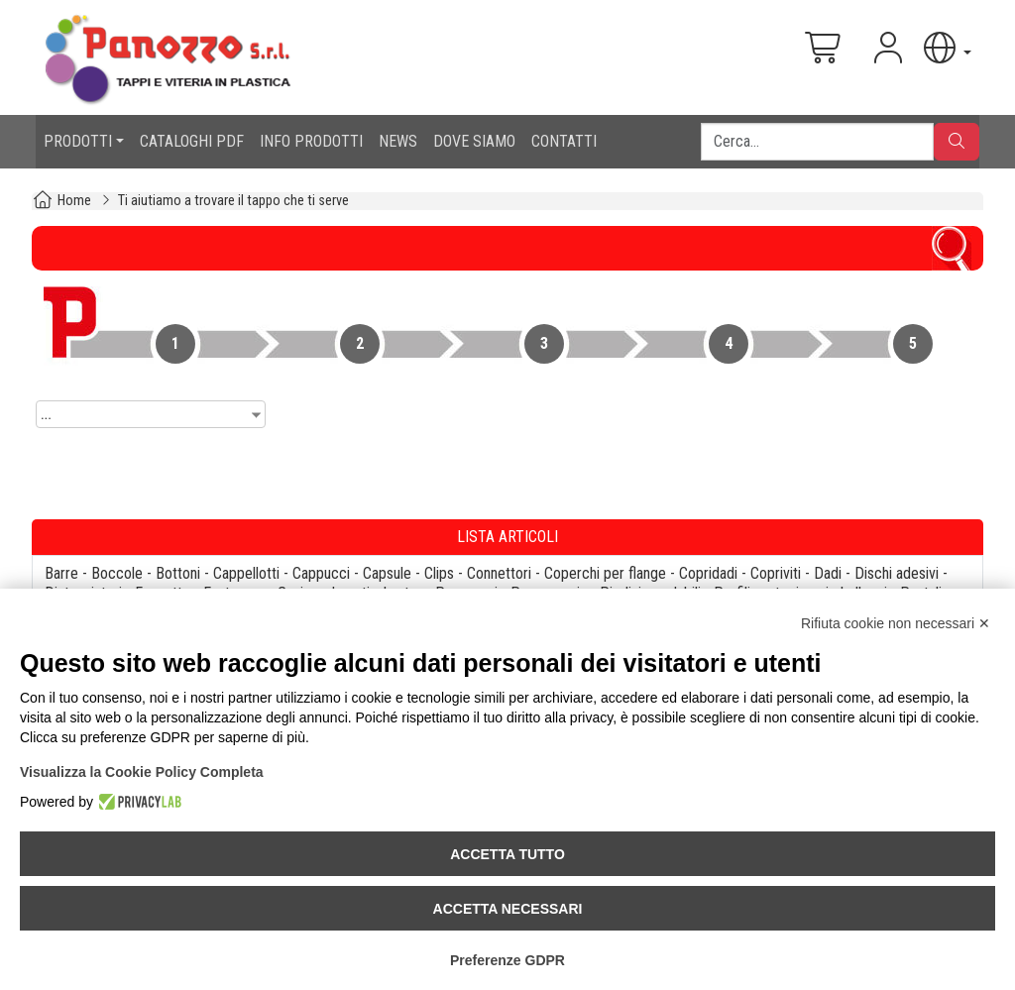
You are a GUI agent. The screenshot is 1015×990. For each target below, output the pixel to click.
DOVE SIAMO (474, 141)
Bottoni (178, 573)
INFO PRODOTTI (311, 141)
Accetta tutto (507, 854)
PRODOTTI (78, 141)
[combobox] (151, 414)
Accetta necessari (508, 909)
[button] (945, 48)
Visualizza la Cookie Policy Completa (142, 772)
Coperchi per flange (605, 573)
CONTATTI (564, 141)
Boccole (117, 573)
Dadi (828, 573)
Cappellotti (246, 573)
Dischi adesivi (896, 573)
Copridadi (708, 573)
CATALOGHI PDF (192, 141)
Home (74, 200)
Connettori (499, 573)
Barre (61, 573)
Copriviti (775, 573)
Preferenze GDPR (507, 960)
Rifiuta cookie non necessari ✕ (895, 623)
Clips (439, 573)
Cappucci (321, 573)
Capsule (387, 573)
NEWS (398, 141)
